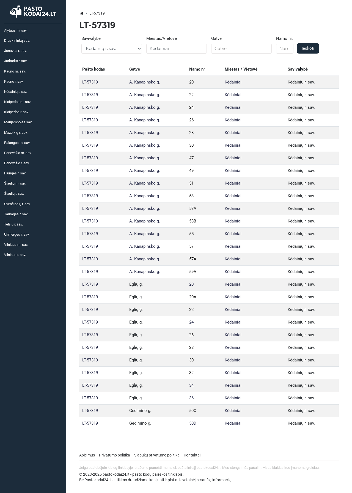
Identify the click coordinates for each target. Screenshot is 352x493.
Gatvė (216, 38)
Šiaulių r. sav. (14, 193)
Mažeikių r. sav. (16, 132)
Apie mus (87, 455)
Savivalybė (91, 38)
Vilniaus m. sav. (16, 245)
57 (191, 246)
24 (191, 107)
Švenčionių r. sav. (17, 204)
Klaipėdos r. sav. (16, 112)
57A (192, 259)
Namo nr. (284, 38)
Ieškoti (308, 48)
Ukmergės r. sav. (16, 234)
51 (191, 183)
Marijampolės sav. (18, 122)
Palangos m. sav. (17, 143)
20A (192, 296)
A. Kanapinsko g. (144, 82)
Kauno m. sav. (15, 71)
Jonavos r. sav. (15, 51)
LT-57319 (90, 82)
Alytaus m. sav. (15, 30)
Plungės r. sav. (15, 173)
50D (192, 423)
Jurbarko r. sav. (15, 61)
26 (191, 120)
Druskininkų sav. (17, 40)
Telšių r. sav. (13, 224)
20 (191, 82)
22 (191, 94)
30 (191, 145)
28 (191, 132)
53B (192, 221)
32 (191, 372)
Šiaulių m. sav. (15, 183)
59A (192, 271)
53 (191, 195)
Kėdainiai (233, 82)
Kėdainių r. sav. (15, 92)
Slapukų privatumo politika (157, 455)
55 (191, 233)
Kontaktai (192, 455)
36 (191, 397)
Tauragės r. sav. (16, 214)
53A (192, 208)
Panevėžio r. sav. (16, 163)
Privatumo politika (114, 455)
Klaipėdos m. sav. (17, 102)
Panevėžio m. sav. (18, 153)
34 (191, 385)
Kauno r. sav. (13, 81)
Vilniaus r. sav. (15, 255)
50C (192, 410)
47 (191, 157)
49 (191, 170)
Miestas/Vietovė (161, 38)
